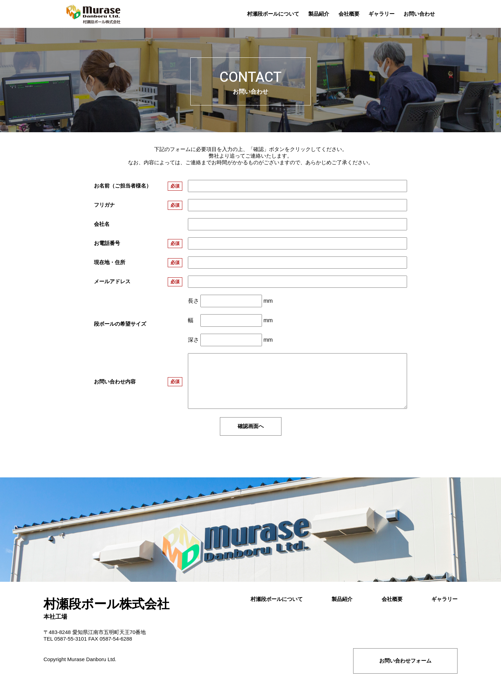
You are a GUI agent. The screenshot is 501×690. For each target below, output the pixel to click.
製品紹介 (342, 599)
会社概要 (392, 599)
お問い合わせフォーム (405, 661)
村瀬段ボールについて (276, 599)
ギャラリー (444, 599)
